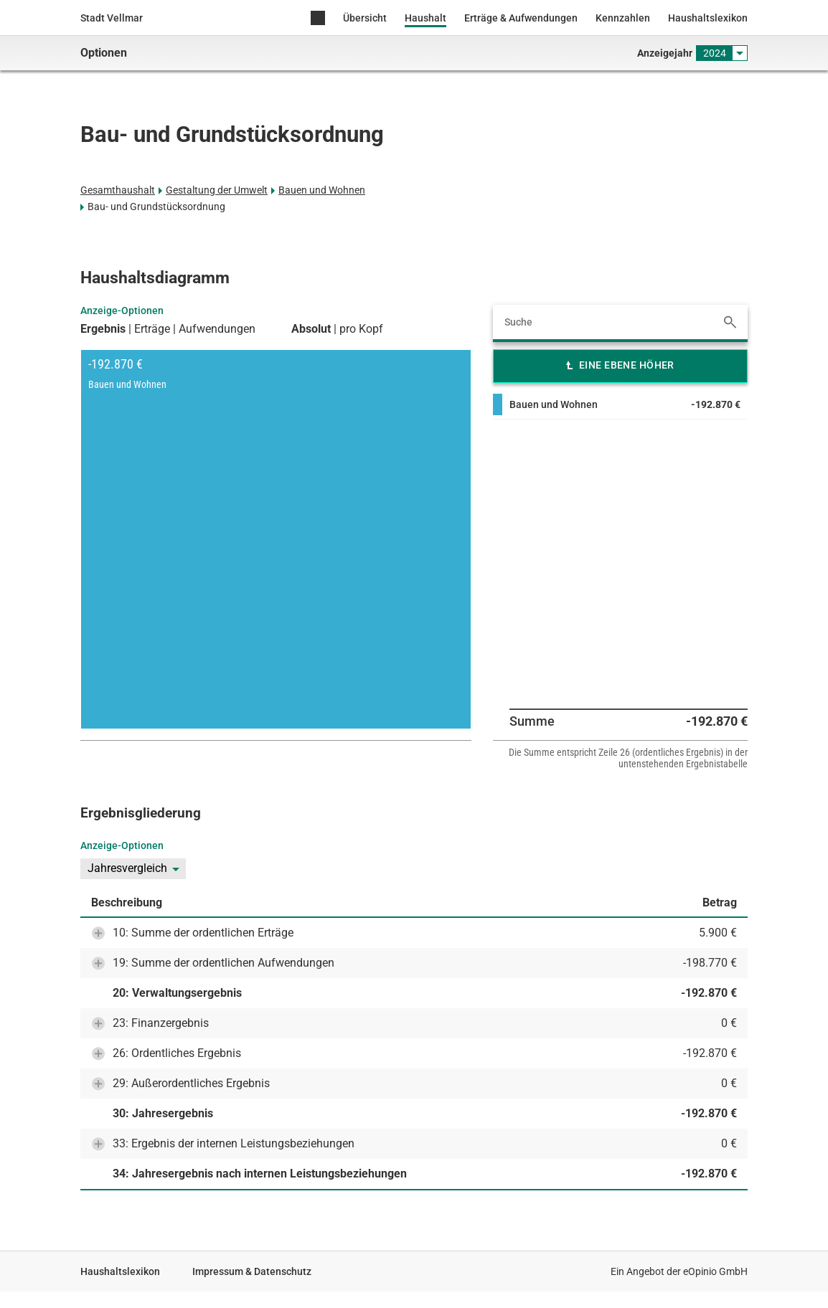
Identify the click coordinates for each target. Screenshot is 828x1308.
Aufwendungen (217, 329)
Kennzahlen (623, 18)
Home (318, 19)
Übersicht (365, 18)
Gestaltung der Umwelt (217, 190)
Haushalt (425, 18)
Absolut (311, 329)
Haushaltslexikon (708, 18)
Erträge (152, 329)
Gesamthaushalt (117, 190)
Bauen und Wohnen (321, 190)
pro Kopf (361, 329)
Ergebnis (103, 329)
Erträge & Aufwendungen (521, 18)
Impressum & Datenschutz (251, 1271)
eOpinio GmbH (715, 1271)
